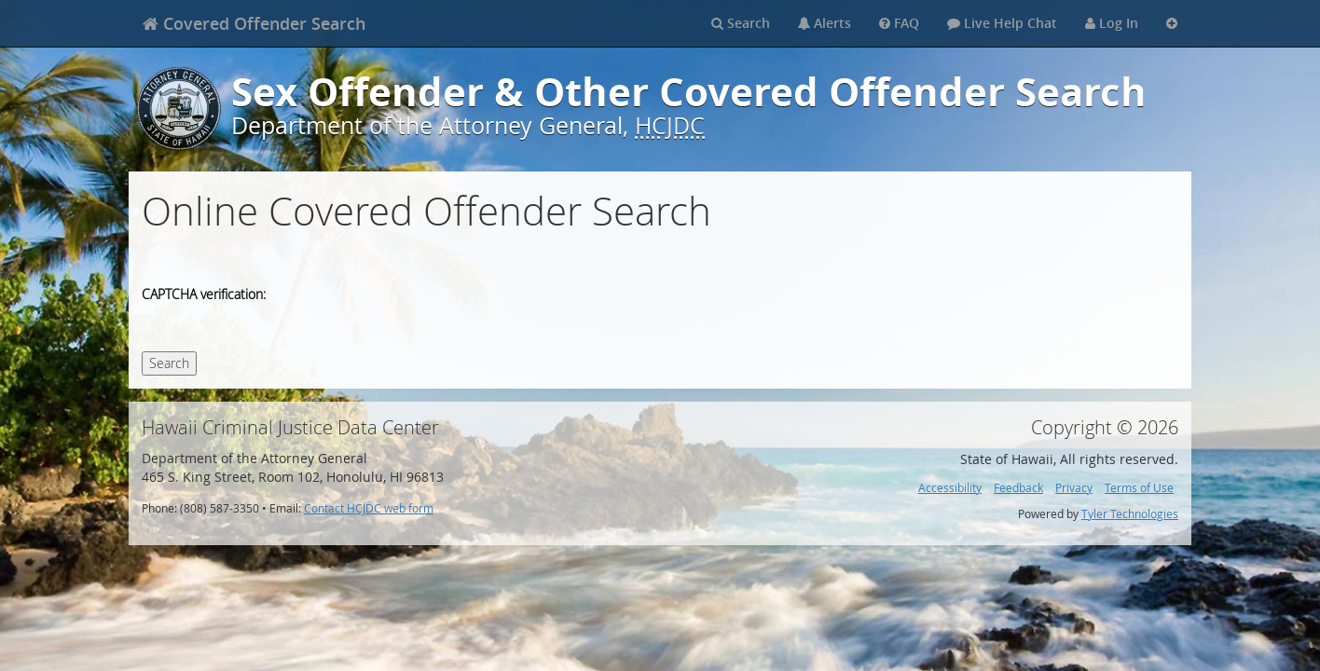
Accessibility (950, 488)
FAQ (899, 23)
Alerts (824, 23)
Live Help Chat (1002, 23)
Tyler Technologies (1129, 514)
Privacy (1074, 488)
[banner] (254, 23)
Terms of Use (1139, 488)
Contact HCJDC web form (368, 508)
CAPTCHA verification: (204, 294)
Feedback (1018, 488)
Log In (1111, 23)
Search (740, 23)
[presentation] (423, 296)
